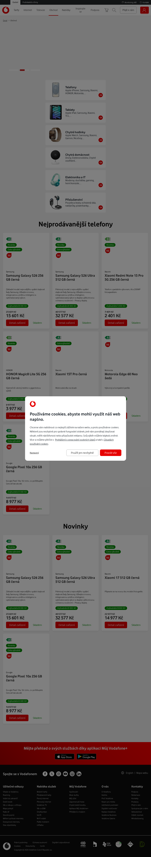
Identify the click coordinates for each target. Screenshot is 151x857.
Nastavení (34, 453)
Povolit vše (111, 452)
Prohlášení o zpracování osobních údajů (75, 439)
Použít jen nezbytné (82, 452)
